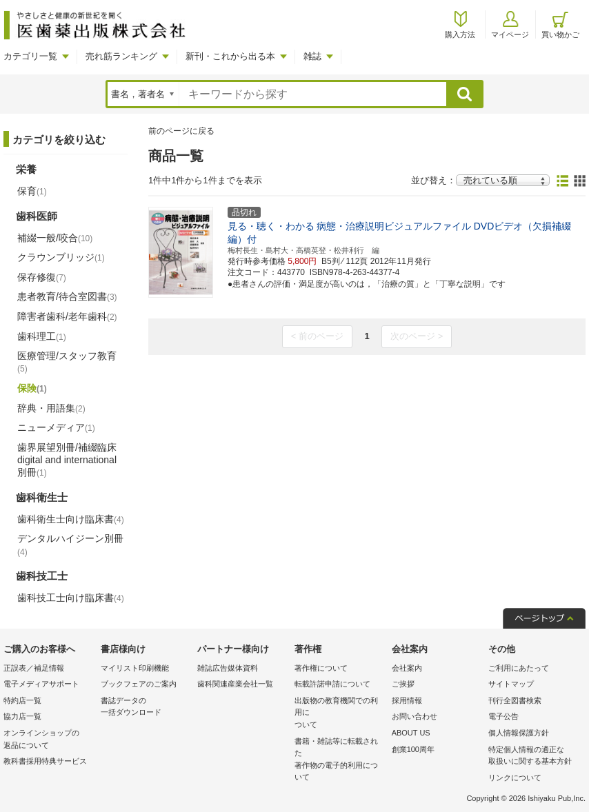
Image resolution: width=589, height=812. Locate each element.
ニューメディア (56, 427)
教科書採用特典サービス (45, 761)
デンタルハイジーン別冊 (70, 544)
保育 (32, 190)
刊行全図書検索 (514, 700)
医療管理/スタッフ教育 (67, 362)
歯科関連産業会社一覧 (235, 684)
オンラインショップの (48, 740)
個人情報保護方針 (518, 733)
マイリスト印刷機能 (135, 668)
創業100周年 (413, 749)
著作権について (321, 668)
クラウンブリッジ (61, 257)
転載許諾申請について (332, 684)
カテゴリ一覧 (30, 56)
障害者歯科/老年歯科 (67, 316)
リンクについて (514, 777)
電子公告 (503, 716)
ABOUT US (411, 733)
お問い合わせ (414, 716)
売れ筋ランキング (121, 56)
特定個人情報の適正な (533, 756)
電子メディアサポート (41, 684)
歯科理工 (41, 336)
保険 (32, 388)
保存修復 (41, 277)
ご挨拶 (403, 684)
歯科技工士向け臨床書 (70, 597)
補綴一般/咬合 (54, 237)
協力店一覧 (22, 716)
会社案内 (407, 668)
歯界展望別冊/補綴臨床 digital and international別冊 (67, 460)
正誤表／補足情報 (33, 668)
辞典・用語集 (51, 408)
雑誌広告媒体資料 (227, 668)
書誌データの (146, 707)
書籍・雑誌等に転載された (339, 760)
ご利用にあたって (518, 668)
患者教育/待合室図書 (67, 296)
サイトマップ (511, 684)
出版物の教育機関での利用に (339, 713)
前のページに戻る (181, 131)
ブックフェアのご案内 (139, 684)
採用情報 (407, 700)
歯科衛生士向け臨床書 (70, 519)
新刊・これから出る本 (230, 56)
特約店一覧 (22, 700)
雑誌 (312, 56)
